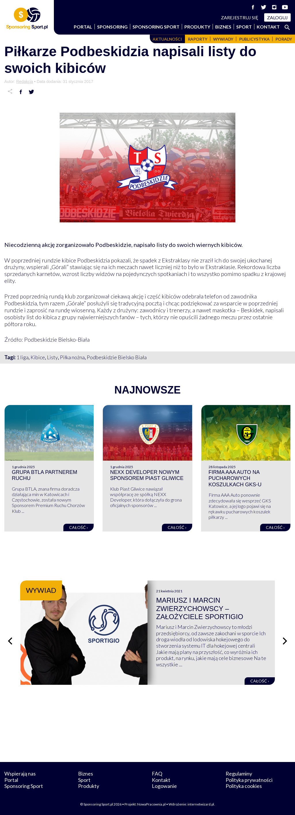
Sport (244, 26)
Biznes (223, 26)
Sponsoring (112, 26)
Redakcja (24, 81)
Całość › (78, 527)
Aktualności (167, 39)
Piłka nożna (72, 357)
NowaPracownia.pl (151, 804)
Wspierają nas (20, 773)
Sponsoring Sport (156, 26)
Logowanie (164, 786)
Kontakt (268, 26)
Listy (52, 357)
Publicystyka (254, 39)
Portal (83, 26)
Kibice (38, 357)
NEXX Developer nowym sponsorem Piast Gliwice (147, 475)
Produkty (197, 26)
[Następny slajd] (285, 641)
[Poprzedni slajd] (10, 641)
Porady (283, 39)
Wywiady (223, 39)
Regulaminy (239, 773)
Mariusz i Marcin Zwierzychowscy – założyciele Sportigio (199, 608)
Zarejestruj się (239, 17)
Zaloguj (277, 17)
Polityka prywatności (249, 780)
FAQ (157, 773)
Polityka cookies (244, 786)
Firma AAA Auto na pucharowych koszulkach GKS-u (235, 478)
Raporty (197, 39)
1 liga (22, 357)
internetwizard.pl (201, 804)
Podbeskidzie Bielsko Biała (117, 357)
